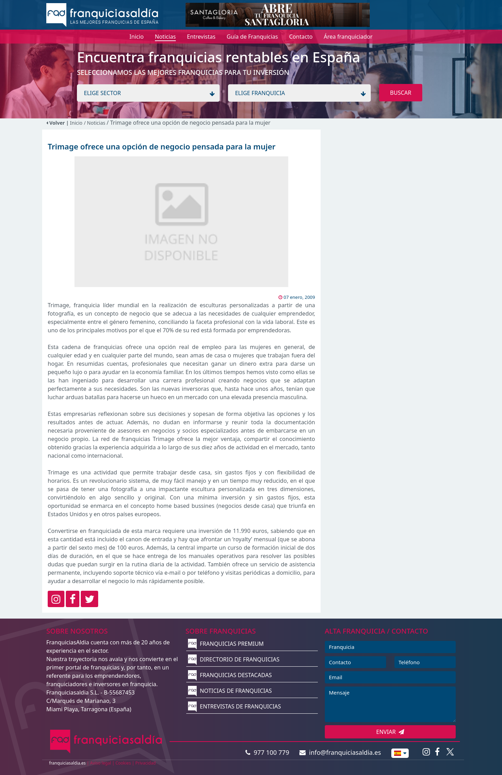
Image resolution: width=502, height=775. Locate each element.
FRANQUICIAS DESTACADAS (230, 675)
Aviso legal (100, 763)
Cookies (123, 763)
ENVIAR (390, 732)
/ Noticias (95, 122)
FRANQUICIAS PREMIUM (226, 644)
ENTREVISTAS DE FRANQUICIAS (234, 706)
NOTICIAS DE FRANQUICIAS (230, 691)
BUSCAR (400, 92)
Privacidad (145, 763)
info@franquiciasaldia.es (340, 752)
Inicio (76, 122)
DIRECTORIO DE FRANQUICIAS (234, 659)
